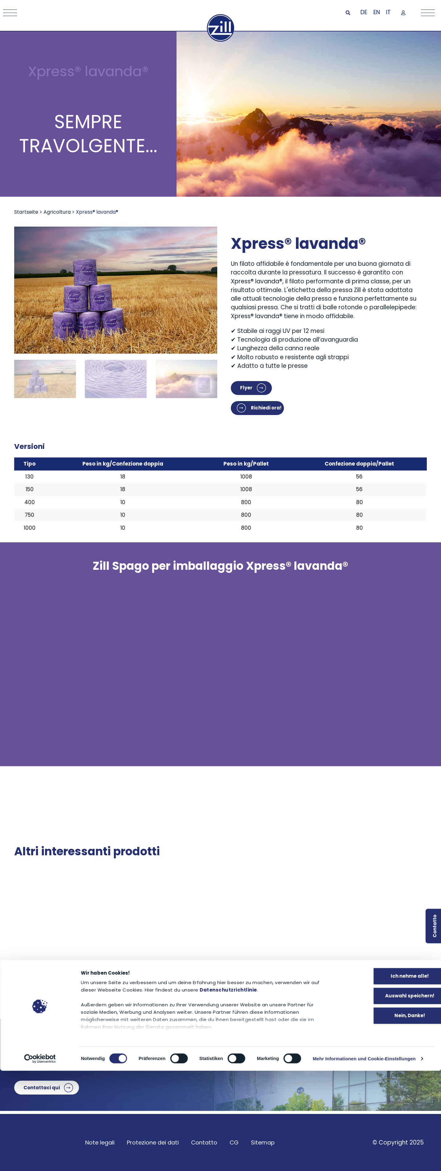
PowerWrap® (36, 984)
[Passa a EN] (376, 12)
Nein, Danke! (389, 1116)
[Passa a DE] (363, 12)
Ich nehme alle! (390, 1076)
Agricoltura (57, 212)
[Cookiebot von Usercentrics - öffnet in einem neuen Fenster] (40, 1159)
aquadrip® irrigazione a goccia (338, 984)
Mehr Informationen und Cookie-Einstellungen (364, 1158)
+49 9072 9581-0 (155, 1057)
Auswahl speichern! (389, 1096)
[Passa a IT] (388, 12)
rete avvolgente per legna (194, 984)
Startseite (26, 212)
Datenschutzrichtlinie (228, 1090)
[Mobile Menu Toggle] (8, 13)
